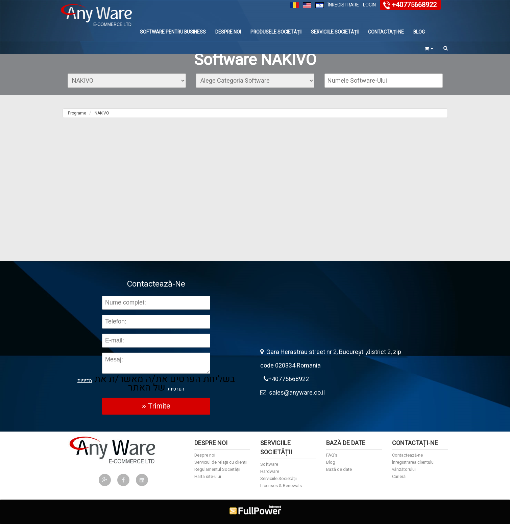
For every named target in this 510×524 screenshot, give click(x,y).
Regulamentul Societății (217, 469)
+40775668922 (414, 5)
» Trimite (156, 406)
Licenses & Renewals (281, 485)
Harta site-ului (207, 476)
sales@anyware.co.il (292, 392)
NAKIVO (102, 113)
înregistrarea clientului (413, 462)
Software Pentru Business (173, 32)
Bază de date (339, 469)
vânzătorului (404, 469)
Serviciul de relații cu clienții (220, 462)
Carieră (399, 476)
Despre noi (228, 32)
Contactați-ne (386, 32)
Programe (77, 113)
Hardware (269, 471)
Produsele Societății (275, 32)
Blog (419, 32)
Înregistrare (343, 4)
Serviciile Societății (335, 32)
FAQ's (331, 455)
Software (269, 464)
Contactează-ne (407, 455)
